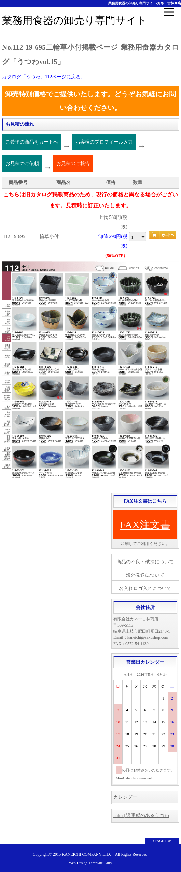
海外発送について (145, 575)
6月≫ (162, 674)
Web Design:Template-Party (90, 863)
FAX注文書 (145, 524)
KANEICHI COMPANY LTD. (86, 854)
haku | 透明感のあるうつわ (141, 815)
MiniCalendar (126, 778)
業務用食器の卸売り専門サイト (74, 20)
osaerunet (144, 778)
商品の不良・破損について (145, 562)
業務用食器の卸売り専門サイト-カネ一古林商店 (144, 3)
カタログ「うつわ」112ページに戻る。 (43, 76)
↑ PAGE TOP (162, 841)
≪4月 (128, 674)
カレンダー (125, 797)
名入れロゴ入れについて (145, 588)
